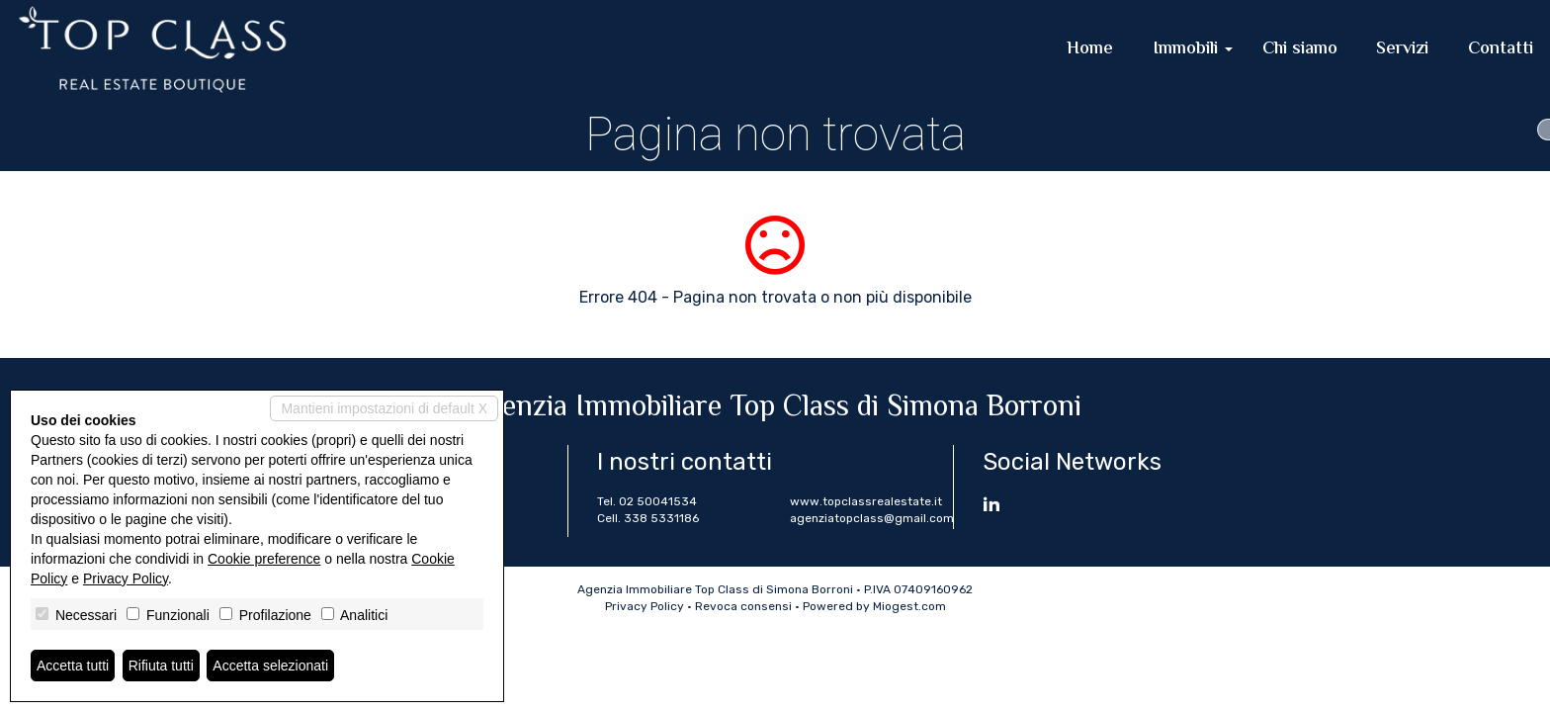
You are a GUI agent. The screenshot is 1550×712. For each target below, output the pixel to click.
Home (1090, 49)
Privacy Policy (644, 606)
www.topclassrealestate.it (866, 501)
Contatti (1500, 49)
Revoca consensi (743, 606)
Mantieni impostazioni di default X (384, 408)
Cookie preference (264, 559)
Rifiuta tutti (161, 665)
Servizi (1402, 49)
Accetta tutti (73, 665)
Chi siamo (1299, 49)
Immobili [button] (1193, 49)
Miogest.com (909, 606)
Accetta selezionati (270, 665)
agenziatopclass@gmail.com (872, 518)
